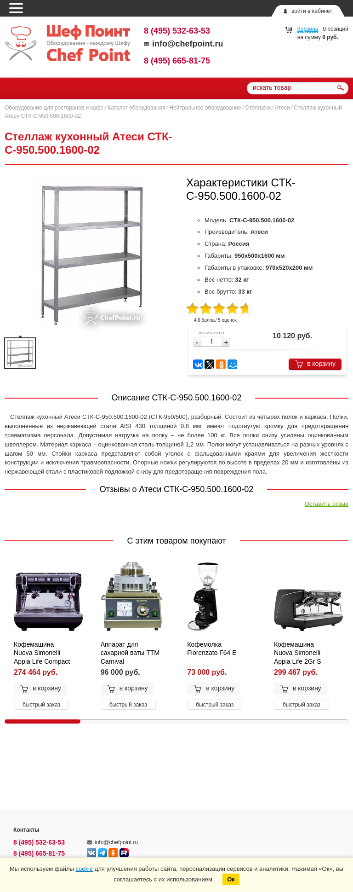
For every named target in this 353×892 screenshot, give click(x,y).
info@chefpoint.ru (183, 43)
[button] (226, 343)
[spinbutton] (211, 341)
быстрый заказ (41, 704)
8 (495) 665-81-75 (177, 60)
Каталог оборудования (136, 107)
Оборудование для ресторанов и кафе (54, 107)
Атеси (282, 107)
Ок (231, 879)
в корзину (315, 364)
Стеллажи (258, 107)
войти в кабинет (311, 11)
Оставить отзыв (326, 503)
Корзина (308, 29)
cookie (84, 868)
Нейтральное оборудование (205, 107)
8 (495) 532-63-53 (177, 30)
